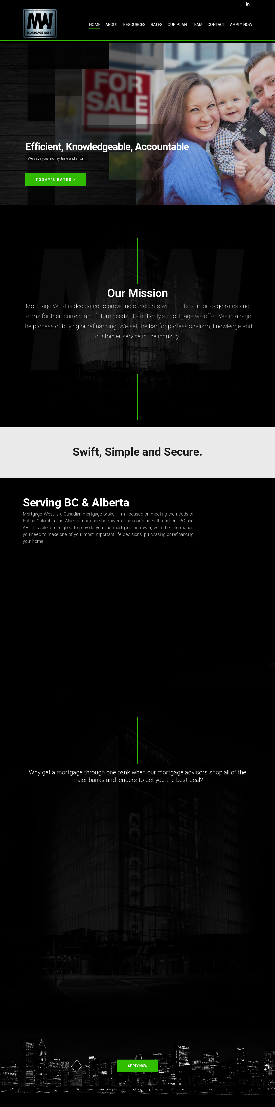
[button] (137, 1066)
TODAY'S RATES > (55, 180)
